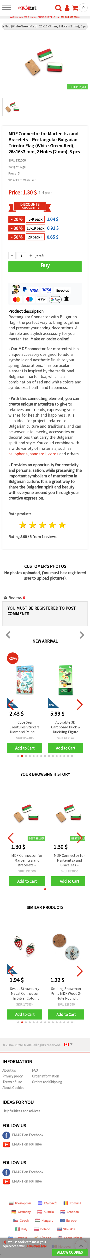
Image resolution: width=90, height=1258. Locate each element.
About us (9, 1070)
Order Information (45, 1076)
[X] (4, 1242)
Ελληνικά (47, 1203)
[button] (18, 756)
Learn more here (36, 1246)
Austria (45, 1212)
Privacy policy (12, 1076)
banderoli (38, 454)
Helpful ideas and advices (21, 1111)
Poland (42, 1229)
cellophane (18, 454)
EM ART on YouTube (22, 1144)
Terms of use (12, 1082)
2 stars (33, 525)
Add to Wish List (22, 180)
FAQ (35, 1070)
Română (72, 1203)
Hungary (44, 1220)
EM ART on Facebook (22, 1135)
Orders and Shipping (47, 1082)
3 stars (43, 525)
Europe (68, 1220)
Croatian (69, 1212)
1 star (23, 525)
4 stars (52, 525)
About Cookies (13, 1087)
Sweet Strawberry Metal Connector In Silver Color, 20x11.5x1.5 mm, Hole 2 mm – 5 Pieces (24, 993)
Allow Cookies (70, 1252)
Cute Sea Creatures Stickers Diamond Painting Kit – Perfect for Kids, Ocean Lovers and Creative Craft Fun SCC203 (65, 727)
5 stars (62, 525)
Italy (21, 1229)
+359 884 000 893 (69, 17)
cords (53, 454)
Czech (21, 1220)
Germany (21, 1212)
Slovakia (66, 1229)
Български (20, 1203)
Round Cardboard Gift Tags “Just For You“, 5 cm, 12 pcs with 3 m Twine (25, 727)
